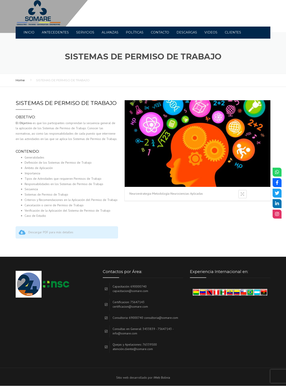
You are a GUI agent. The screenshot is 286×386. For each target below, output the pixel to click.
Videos (210, 32)
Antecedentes (55, 32)
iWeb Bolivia (162, 378)
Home (20, 80)
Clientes (233, 32)
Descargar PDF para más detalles (50, 232)
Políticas (134, 32)
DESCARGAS (187, 32)
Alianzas (110, 32)
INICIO (28, 32)
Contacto (160, 32)
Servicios (85, 32)
